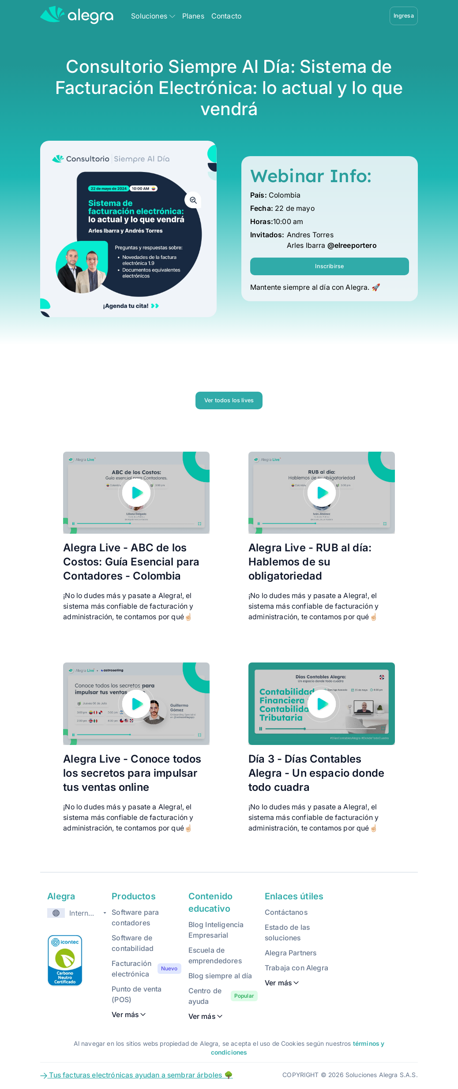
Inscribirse (329, 266)
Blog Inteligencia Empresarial (216, 929)
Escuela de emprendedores (215, 955)
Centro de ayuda (204, 996)
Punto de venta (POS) (136, 994)
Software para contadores (135, 917)
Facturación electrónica (131, 968)
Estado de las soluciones (287, 932)
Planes (193, 15)
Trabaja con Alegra (296, 967)
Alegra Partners (290, 952)
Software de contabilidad (133, 943)
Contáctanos (286, 912)
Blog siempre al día (220, 975)
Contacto (226, 15)
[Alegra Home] (76, 15)
